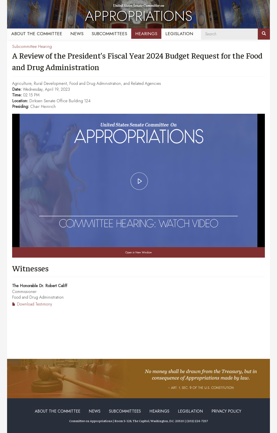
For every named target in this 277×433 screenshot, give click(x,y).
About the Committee (36, 33)
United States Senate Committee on (138, 14)
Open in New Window (138, 252)
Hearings (146, 33)
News (77, 33)
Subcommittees (109, 33)
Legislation (179, 33)
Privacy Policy (226, 411)
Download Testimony (34, 304)
